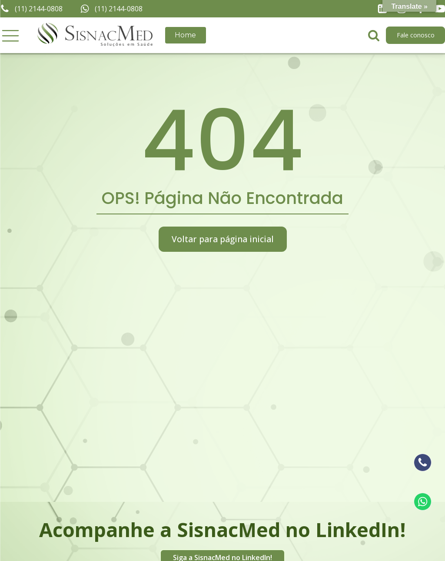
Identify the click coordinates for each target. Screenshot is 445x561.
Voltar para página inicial (223, 239)
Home (185, 35)
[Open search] (373, 35)
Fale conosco (416, 35)
